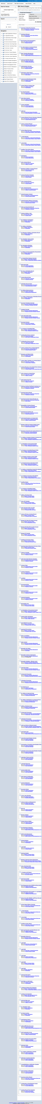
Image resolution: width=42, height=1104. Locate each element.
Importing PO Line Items (26, 629)
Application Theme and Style (27, 757)
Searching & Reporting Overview (28, 27)
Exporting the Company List (27, 411)
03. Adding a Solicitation (26, 226)
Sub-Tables (27, 650)
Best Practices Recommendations (28, 40)
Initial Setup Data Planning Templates (29, 558)
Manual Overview (28, 42)
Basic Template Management (27, 53)
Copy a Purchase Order (26, 866)
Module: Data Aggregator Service (30, 995)
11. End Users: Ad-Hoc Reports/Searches (32, 131)
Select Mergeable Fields (26, 315)
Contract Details (28, 170)
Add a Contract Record (26, 162)
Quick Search (28, 74)
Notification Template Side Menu (28, 1057)
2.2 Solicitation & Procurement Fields (29, 443)
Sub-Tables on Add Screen (26, 981)
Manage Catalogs (24, 814)
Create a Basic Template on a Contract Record (31, 360)
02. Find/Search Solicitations (27, 219)
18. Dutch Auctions (25, 1013)
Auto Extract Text (24, 731)
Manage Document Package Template (32, 311)
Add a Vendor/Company (26, 187)
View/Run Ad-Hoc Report (26, 923)
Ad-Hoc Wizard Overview (26, 130)
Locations (23, 578)
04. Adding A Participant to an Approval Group (31, 699)
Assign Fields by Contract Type (27, 85)
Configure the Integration (26, 993)
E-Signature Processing (26, 680)
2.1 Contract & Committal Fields (28, 328)
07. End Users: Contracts (29, 163)
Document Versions (25, 322)
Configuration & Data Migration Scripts (29, 1083)
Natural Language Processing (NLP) (28, 1038)
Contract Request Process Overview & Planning (31, 117)
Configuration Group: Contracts (28, 334)
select (15, 11)
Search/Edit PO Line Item (26, 622)
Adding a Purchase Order (26, 494)
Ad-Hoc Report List (29, 484)
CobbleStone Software (13, 1102)
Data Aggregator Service (30, 996)
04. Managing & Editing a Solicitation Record (30, 232)
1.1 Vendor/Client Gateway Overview (29, 258)
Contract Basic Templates (30, 324)
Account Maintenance (29, 106)
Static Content (24, 642)
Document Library (25, 789)
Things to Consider (25, 552)
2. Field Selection (24, 136)
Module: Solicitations (28, 220)
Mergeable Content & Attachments (28, 654)
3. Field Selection (24, 910)
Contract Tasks (28, 215)
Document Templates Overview (27, 302)
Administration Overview (26, 66)
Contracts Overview (29, 279)
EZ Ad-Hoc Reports (29, 874)
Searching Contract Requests (31, 433)
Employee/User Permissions (30, 93)
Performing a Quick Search (27, 72)
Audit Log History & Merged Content (29, 725)
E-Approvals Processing (26, 674)
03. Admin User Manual (28, 41)
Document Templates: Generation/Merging (32, 713)
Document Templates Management (31, 304)
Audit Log (23, 110)
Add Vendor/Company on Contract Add (29, 418)
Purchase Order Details (29, 497)
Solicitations (27, 221)
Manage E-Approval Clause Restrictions (29, 859)
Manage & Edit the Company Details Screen (30, 424)
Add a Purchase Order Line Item (28, 507)
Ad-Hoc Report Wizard (29, 906)
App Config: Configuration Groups (32, 337)
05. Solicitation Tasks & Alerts (27, 238)
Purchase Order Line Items (30, 509)
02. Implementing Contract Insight (30, 553)
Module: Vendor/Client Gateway (30, 259)
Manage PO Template (25, 533)
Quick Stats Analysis (25, 98)
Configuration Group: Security (27, 341)
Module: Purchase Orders (29, 496)
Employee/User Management (30, 292)
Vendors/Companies (25, 597)
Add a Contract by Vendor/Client (28, 373)
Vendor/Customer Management (31, 49)
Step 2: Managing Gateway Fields (31, 330)
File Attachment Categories (27, 827)
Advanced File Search (25, 974)
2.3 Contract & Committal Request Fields (29, 450)
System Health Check (25, 770)
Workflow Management (29, 797)
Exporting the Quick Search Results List (29, 398)
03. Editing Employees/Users (27, 290)
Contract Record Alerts (26, 277)
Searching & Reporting (29, 100)
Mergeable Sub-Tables (26, 648)
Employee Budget (25, 853)
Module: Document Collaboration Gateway (32, 860)
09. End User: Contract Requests (30, 118)
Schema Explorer (24, 840)
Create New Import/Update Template (28, 738)
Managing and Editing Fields (27, 354)
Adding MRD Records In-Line (27, 1025)
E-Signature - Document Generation (32, 721)
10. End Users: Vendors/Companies (31, 195)
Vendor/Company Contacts (27, 194)
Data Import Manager (29, 740)
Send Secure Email (25, 878)
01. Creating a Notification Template (28, 1051)
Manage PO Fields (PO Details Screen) (29, 520)
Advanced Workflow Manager (27, 59)
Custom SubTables (25, 104)
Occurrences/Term (25, 584)
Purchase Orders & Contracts (31, 516)
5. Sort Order (24, 917)
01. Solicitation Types (25, 1006)
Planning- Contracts (29, 554)
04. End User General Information (30, 112)
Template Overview (25, 309)
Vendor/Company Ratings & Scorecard (29, 200)
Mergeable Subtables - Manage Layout (29, 661)
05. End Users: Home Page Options (31, 35)
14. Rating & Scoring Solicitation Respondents (31, 251)
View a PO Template (25, 501)
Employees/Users (25, 590)
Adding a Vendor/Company (30, 189)
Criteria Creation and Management (28, 802)
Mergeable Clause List (26, 936)
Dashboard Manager (25, 34)
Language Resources (25, 763)
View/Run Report (24, 482)
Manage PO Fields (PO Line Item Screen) (29, 526)
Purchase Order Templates (30, 503)
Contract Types (24, 565)
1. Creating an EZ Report (26, 872)
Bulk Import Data (24, 264)
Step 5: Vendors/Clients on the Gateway (33, 471)
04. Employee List (25, 686)
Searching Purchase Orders (30, 541)
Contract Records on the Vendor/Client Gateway (31, 366)
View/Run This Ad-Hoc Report (27, 149)
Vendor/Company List (29, 413)
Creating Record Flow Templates (28, 1089)
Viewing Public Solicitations (27, 616)
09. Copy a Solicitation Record (27, 270)
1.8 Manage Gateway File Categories (29, 987)
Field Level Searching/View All (27, 207)
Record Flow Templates (29, 1092)
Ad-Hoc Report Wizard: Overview (28, 904)
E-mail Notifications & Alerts (30, 285)
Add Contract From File (26, 379)
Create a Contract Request (26, 123)
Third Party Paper (25, 667)
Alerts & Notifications (29, 1053)
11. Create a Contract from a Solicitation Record (31, 296)
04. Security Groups (25, 91)
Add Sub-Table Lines (25, 1000)
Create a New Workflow (26, 795)
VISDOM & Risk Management (31, 887)
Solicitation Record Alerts (26, 283)
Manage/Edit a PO (25, 603)
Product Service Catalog (26, 821)
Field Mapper (24, 155)
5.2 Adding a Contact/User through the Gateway (31, 469)
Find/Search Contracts (29, 30)
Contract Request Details (30, 407)
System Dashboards (25, 782)
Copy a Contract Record (26, 181)
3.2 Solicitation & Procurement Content (29, 610)
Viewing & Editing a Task (26, 213)
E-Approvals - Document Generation (32, 714)
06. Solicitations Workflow (26, 245)
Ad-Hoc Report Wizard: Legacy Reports (33, 132)
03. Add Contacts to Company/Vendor (29, 47)
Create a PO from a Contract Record (28, 514)
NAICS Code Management (26, 834)
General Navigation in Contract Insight (32, 113)
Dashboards (27, 36)
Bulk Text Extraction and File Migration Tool (30, 929)
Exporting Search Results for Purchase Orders (31, 546)
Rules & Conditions (25, 635)
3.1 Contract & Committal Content (28, 488)
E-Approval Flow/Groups (30, 695)
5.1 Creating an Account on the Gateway (29, 475)
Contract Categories (25, 571)
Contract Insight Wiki (21, 1102)
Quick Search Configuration (27, 776)
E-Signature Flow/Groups (30, 708)
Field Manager (28, 81)
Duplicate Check (24, 1045)
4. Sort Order (24, 143)
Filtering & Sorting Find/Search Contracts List (30, 386)
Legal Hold (23, 846)
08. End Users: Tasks (28, 214)
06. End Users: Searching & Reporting (31, 29)
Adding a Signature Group (26, 706)
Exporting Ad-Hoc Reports (26, 1077)
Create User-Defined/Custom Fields (28, 79)
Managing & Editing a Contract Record (29, 168)
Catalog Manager (28, 810)
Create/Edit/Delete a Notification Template (30, 1064)
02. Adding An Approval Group (27, 693)
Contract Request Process (30, 119)
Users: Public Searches (29, 618)
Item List (23, 808)
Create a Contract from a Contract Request (30, 347)
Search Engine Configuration (27, 1070)
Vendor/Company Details (30, 196)
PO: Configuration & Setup (30, 522)
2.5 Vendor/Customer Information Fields (29, 462)
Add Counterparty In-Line (26, 1032)
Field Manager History (25, 1019)
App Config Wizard (29, 759)
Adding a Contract (28, 164)
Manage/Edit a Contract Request (28, 405)
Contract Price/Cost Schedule (27, 174)
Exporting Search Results (26, 392)
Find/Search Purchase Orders (27, 539)
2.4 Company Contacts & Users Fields (29, 456)
